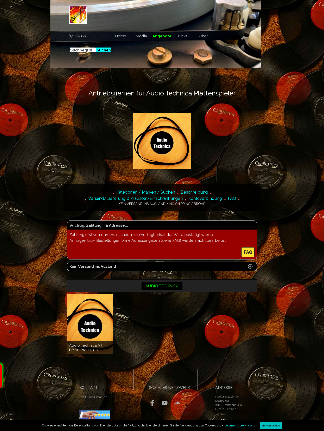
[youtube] (164, 402)
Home (120, 36)
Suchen (104, 50)
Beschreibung (194, 192)
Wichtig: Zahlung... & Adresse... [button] (98, 225)
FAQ (232, 198)
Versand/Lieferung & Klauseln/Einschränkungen (135, 198)
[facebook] (152, 402)
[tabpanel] (79, 36)
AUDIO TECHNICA (162, 285)
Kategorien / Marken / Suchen (145, 192)
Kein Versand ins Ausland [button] (92, 266)
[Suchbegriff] (83, 50)
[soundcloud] (177, 402)
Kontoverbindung (205, 198)
